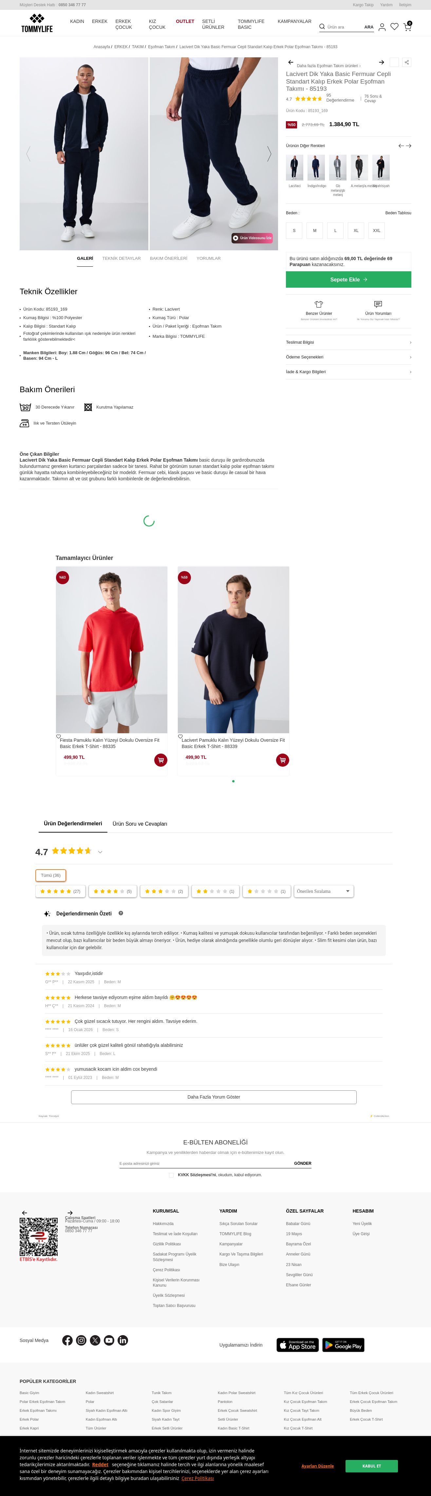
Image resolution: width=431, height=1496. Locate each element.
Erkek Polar (29, 1419)
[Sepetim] (407, 27)
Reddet (100, 1464)
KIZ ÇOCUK (157, 24)
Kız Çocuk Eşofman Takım (305, 1402)
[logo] (37, 23)
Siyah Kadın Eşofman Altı (106, 1410)
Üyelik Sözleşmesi (169, 1295)
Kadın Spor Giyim (166, 1410)
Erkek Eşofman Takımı (38, 1410)
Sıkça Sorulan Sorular (238, 1223)
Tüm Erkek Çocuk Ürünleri (371, 1393)
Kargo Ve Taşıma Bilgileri (241, 1254)
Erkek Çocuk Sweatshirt (237, 1410)
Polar (90, 1402)
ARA (369, 27)
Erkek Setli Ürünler (167, 1428)
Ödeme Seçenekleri (304, 357)
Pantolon (225, 1402)
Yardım (386, 5)
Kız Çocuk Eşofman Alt (303, 1419)
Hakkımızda (163, 1223)
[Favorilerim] (394, 27)
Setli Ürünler (228, 1419)
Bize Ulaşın (229, 1264)
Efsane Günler (298, 1285)
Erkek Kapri (29, 1428)
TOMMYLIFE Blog (235, 1234)
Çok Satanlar (162, 1402)
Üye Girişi (361, 1234)
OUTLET (185, 21)
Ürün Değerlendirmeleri (73, 823)
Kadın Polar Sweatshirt (236, 1393)
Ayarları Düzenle (318, 1466)
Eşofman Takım (161, 47)
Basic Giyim (29, 1393)
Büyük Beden (361, 1410)
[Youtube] (109, 1340)
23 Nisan (293, 1264)
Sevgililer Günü (299, 1275)
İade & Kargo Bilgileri (306, 371)
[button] (28, 154)
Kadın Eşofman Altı (101, 1419)
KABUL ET (372, 1466)
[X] (95, 1340)
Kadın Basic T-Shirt (234, 1428)
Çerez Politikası (197, 1478)
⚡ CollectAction (379, 1116)
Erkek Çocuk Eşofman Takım (373, 1402)
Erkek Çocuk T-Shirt (366, 1419)
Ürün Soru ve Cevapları (140, 824)
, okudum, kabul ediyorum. (215, 1175)
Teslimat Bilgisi (300, 342)
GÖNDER (302, 1163)
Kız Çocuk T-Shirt (298, 1428)
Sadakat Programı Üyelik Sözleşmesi (175, 1257)
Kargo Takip (363, 5)
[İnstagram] (81, 1340)
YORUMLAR (209, 258)
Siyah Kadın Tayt (165, 1419)
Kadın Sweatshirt (100, 1393)
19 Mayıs (294, 1234)
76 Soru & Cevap (373, 98)
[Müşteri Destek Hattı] (53, 5)
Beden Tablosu (398, 213)
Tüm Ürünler (96, 1428)
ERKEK (99, 21)
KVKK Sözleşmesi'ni (197, 1175)
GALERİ (85, 258)
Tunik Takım (161, 1393)
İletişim (405, 5)
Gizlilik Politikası (167, 1244)
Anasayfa (102, 47)
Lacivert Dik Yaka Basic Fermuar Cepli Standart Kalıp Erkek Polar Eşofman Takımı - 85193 (258, 47)
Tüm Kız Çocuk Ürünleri (303, 1393)
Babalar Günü (298, 1223)
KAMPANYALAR (294, 21)
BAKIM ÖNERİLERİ (168, 258)
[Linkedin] (123, 1340)
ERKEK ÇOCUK (123, 24)
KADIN (77, 21)
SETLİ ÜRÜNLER (213, 24)
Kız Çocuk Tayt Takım (301, 1410)
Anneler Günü (298, 1254)
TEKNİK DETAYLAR (122, 258)
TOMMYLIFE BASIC (251, 24)
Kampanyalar (231, 1244)
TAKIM (138, 47)
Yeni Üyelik (362, 1223)
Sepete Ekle (348, 279)
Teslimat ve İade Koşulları (175, 1234)
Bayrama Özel (298, 1244)
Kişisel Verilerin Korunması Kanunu (176, 1283)
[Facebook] (67, 1340)
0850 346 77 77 (78, 1231)
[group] (84, 153)
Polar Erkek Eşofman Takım (42, 1402)
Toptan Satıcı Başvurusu (174, 1305)
